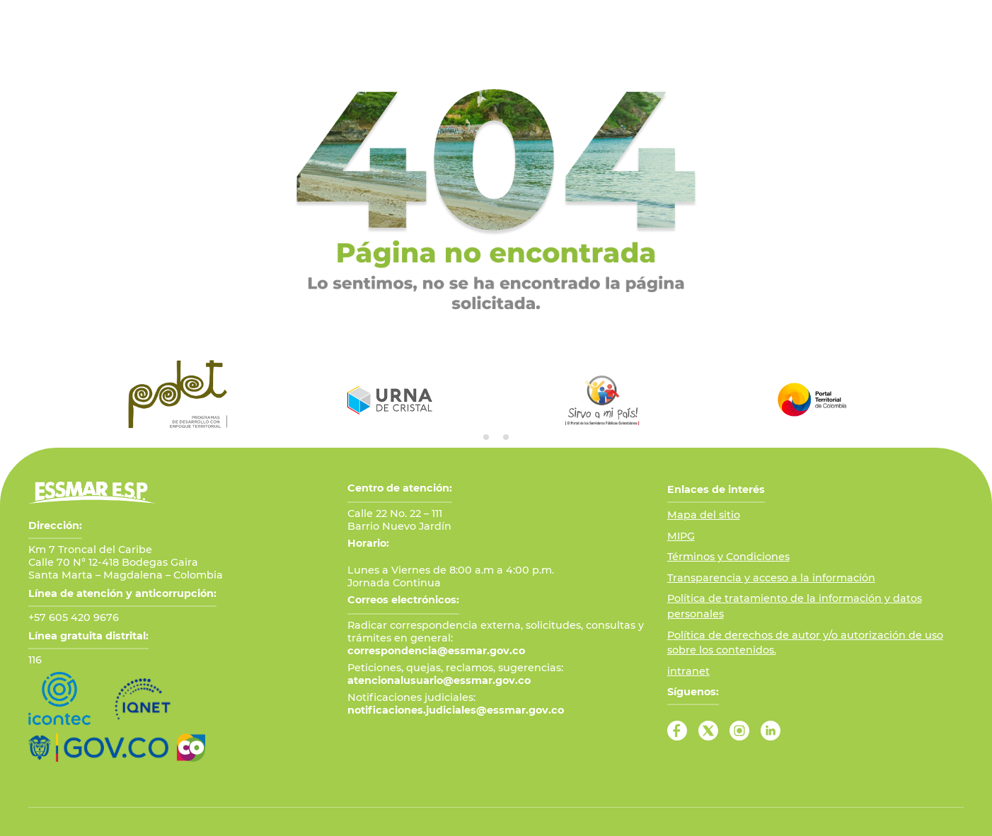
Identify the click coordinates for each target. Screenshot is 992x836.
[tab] (486, 437)
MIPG (681, 536)
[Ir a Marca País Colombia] (191, 747)
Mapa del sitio (703, 515)
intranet (688, 671)
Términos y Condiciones (728, 556)
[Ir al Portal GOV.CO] (98, 747)
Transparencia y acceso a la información (771, 577)
